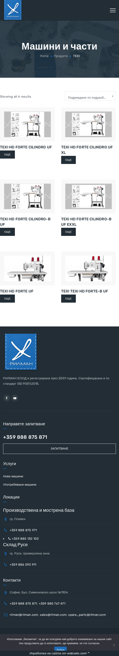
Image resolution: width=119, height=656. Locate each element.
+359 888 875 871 (25, 437)
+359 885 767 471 (52, 603)
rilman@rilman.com (24, 615)
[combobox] (90, 96)
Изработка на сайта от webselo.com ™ (59, 653)
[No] (114, 645)
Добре (60, 649)
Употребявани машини (19, 484)
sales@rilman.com (53, 615)
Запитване (59, 448)
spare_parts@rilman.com (87, 615)
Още (7, 154)
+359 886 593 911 (23, 564)
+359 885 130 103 (25, 539)
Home (44, 56)
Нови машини (13, 476)
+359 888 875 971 (23, 530)
